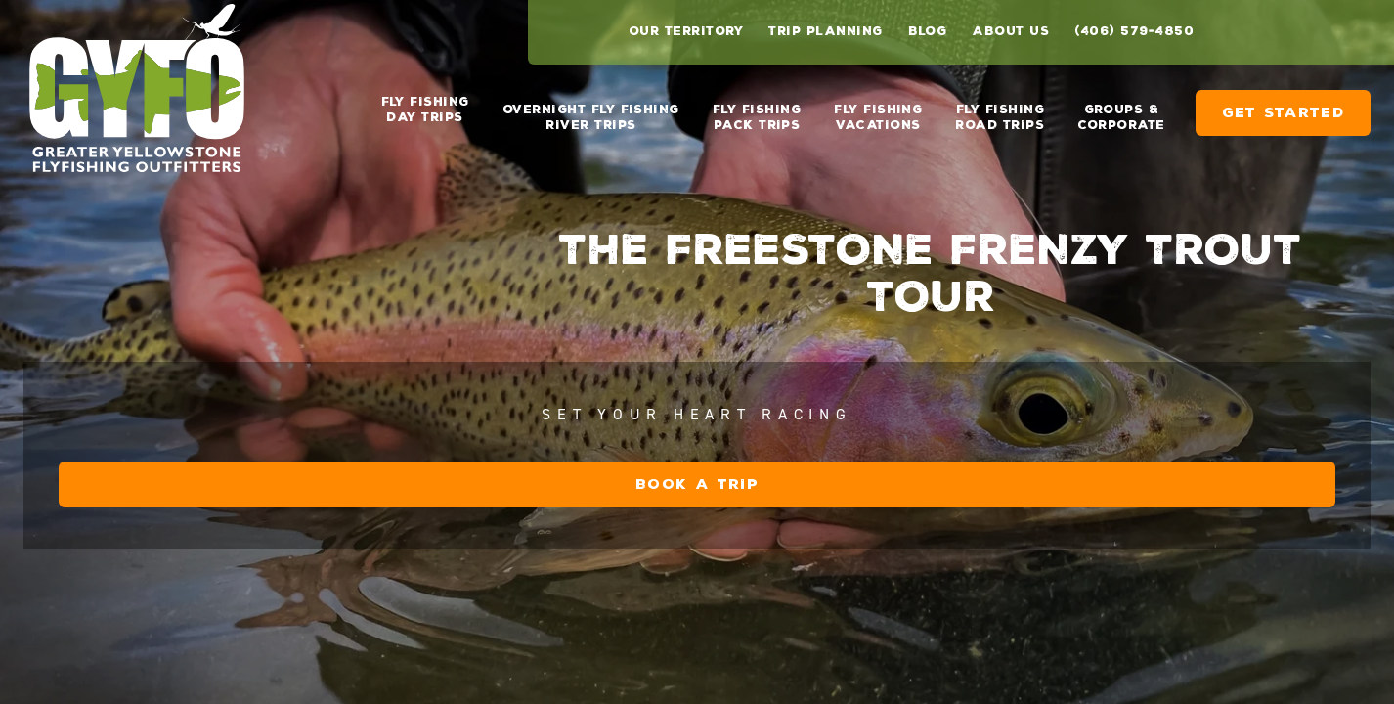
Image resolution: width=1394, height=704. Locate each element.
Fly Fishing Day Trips (425, 109)
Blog (927, 31)
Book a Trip (970, 602)
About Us (1010, 31)
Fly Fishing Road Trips (999, 109)
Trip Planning (825, 31)
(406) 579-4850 (1134, 31)
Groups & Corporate (1120, 109)
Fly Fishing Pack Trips (757, 109)
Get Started (1283, 105)
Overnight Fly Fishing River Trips (590, 109)
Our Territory (686, 31)
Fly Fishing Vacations (878, 109)
